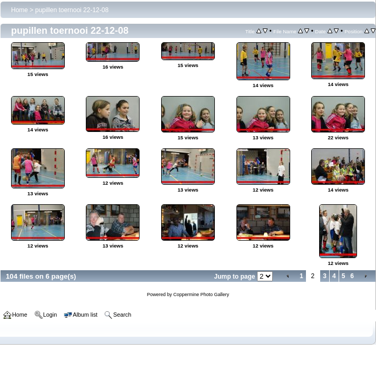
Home (19, 10)
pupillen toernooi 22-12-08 (71, 10)
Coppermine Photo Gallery (201, 294)
